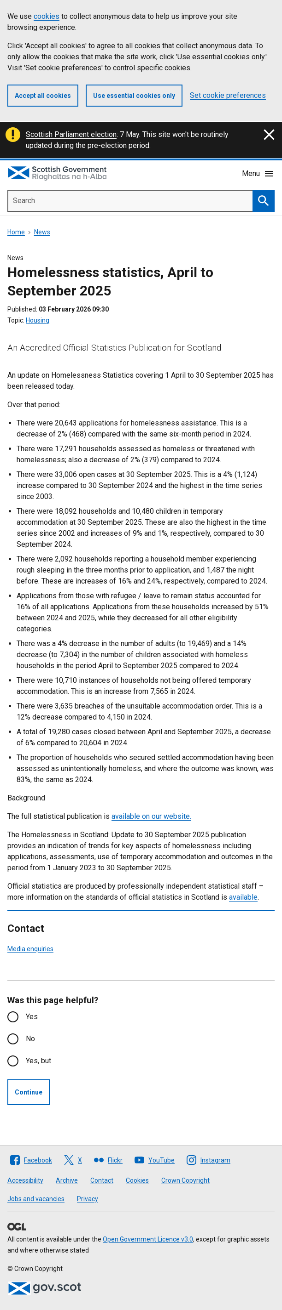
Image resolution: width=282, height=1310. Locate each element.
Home (16, 232)
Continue (28, 1092)
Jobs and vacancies (36, 1198)
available (243, 897)
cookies (46, 16)
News (42, 232)
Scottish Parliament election (71, 134)
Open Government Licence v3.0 (148, 1239)
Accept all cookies (43, 95)
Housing (37, 320)
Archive (67, 1180)
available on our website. (151, 816)
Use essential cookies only (134, 95)
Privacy (87, 1198)
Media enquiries (30, 949)
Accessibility (25, 1180)
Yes (32, 1016)
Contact (101, 1180)
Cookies (137, 1180)
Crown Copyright (185, 1180)
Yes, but (38, 1060)
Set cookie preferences (228, 95)
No (30, 1038)
